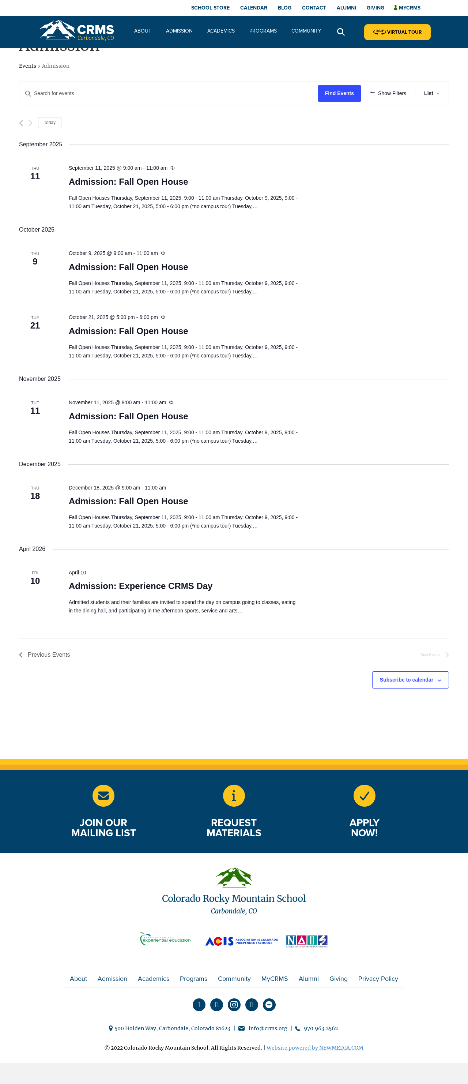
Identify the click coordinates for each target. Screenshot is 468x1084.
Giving (375, 8)
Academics (221, 31)
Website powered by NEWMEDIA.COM (315, 1069)
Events (27, 66)
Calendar (253, 8)
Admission (179, 31)
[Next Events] (31, 144)
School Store (210, 8)
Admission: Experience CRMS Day (140, 607)
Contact (314, 8)
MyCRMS (274, 1000)
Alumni (346, 8)
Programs (263, 31)
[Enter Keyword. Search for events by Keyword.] (169, 93)
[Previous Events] (21, 144)
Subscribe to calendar (406, 701)
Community (306, 31)
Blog (284, 8)
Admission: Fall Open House (128, 203)
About (142, 31)
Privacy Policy (378, 1000)
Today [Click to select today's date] (50, 143)
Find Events (341, 93)
